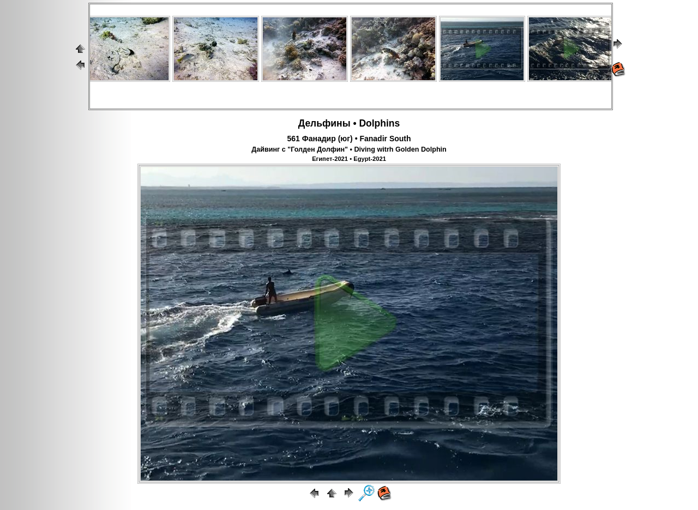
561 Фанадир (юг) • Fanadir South (349, 138)
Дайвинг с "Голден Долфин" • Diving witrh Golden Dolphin (349, 149)
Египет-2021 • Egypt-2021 (349, 158)
